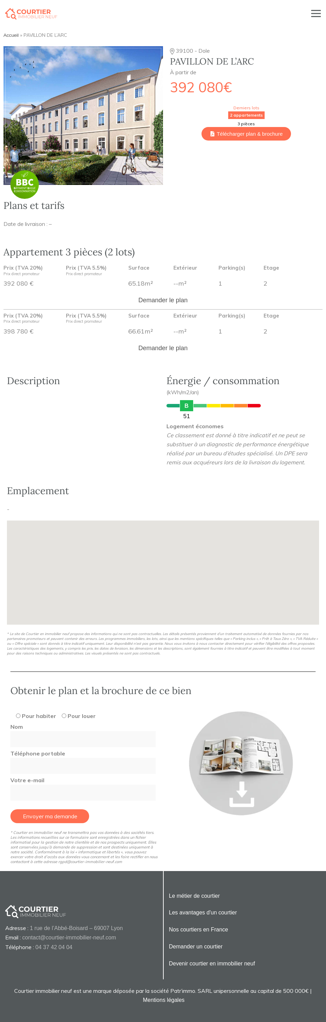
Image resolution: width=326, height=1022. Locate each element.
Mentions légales (164, 1000)
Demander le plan (163, 300)
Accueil (11, 35)
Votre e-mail (83, 786)
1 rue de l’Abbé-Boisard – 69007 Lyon (76, 928)
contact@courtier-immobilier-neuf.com (69, 937)
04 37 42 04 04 (53, 947)
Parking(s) (231, 268)
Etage (271, 268)
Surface (138, 268)
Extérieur (185, 268)
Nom (83, 733)
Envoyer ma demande (50, 816)
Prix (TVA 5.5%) (86, 271)
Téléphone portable (83, 759)
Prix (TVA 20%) (23, 271)
